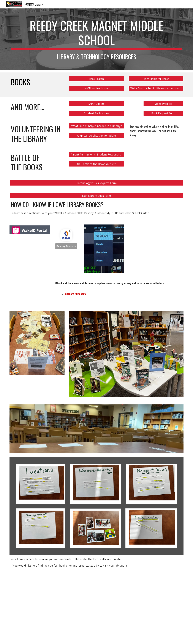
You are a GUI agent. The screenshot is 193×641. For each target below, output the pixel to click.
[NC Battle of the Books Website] (96, 164)
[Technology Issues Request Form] (96, 183)
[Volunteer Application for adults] (96, 135)
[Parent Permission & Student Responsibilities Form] (96, 154)
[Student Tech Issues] (96, 113)
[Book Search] (96, 78)
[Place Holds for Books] (156, 78)
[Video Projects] (163, 103)
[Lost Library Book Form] (96, 195)
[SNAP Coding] (96, 103)
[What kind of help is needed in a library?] (96, 126)
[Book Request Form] (163, 113)
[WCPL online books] (96, 88)
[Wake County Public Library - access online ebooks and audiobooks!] (156, 88)
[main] (96, 39)
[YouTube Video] (51, 609)
